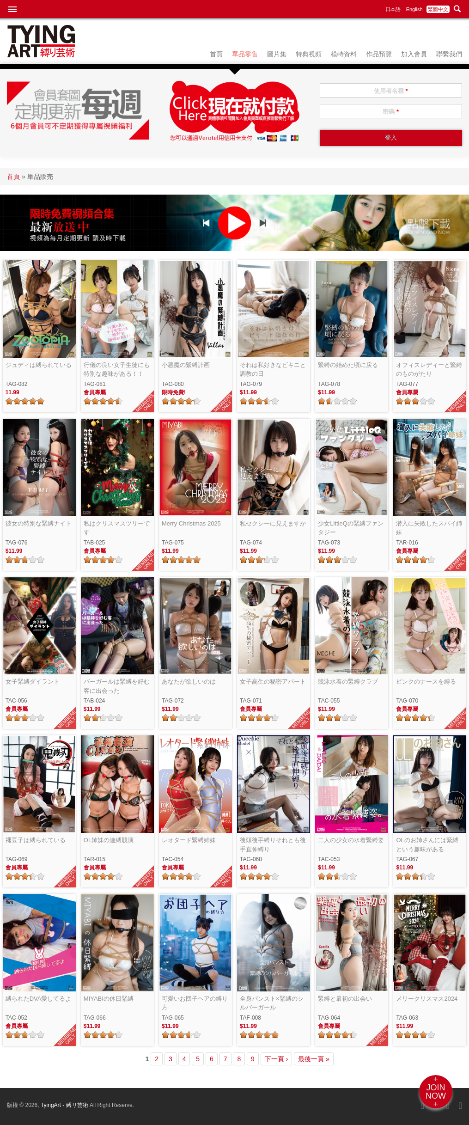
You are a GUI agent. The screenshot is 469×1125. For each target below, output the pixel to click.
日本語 (393, 9)
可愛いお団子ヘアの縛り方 (195, 1003)
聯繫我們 (449, 54)
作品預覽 (379, 54)
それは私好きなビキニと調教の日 (273, 369)
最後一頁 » (313, 1059)
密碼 (391, 111)
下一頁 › (276, 1059)
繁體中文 (438, 9)
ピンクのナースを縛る (426, 681)
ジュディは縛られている (39, 364)
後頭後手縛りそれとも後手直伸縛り (273, 845)
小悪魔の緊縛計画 (186, 364)
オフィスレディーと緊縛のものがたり (429, 369)
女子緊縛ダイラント (33, 681)
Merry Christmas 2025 (191, 523)
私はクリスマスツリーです (117, 528)
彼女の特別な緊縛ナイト (39, 523)
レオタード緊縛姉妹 (189, 840)
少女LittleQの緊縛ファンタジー (351, 528)
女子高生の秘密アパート (273, 681)
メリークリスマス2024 (426, 998)
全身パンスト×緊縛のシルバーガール (272, 1003)
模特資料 (344, 54)
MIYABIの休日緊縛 (109, 998)
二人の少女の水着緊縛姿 (351, 840)
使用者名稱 (391, 90)
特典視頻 (309, 54)
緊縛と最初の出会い (345, 998)
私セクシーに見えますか (273, 523)
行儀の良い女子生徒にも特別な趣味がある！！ (117, 369)
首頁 (216, 54)
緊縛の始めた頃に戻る (348, 364)
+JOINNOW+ (436, 1091)
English (414, 9)
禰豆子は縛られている (36, 840)
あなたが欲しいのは (189, 681)
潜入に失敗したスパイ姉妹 (429, 528)
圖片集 (276, 54)
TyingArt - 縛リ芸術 (65, 1105)
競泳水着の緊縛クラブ (348, 681)
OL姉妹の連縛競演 (109, 840)
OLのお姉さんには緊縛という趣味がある (427, 845)
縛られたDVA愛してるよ (39, 998)
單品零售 (245, 54)
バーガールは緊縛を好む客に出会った (117, 686)
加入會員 (414, 54)
